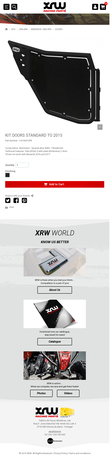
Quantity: (10, 165)
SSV (13, 29)
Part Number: (11, 140)
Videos (68, 393)
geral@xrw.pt (55, 431)
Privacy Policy (60, 453)
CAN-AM (23, 29)
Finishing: (10, 171)
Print (12, 207)
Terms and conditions (80, 453)
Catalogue (55, 341)
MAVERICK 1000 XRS (41, 29)
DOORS (58, 29)
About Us (54, 290)
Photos (41, 393)
